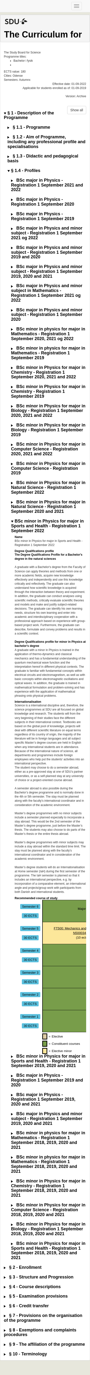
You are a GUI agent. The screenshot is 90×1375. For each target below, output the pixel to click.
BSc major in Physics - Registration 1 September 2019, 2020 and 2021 (43, 1099)
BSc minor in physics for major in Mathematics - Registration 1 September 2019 (48, 353)
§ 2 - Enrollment (23, 1267)
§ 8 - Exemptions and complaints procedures (40, 1332)
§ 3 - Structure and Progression (38, 1277)
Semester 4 (30, 950)
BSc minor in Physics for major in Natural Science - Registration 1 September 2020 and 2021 (48, 507)
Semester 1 (30, 1016)
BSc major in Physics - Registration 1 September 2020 (42, 202)
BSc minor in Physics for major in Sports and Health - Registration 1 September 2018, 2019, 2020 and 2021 (48, 1250)
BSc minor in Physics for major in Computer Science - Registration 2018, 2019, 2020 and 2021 (48, 1210)
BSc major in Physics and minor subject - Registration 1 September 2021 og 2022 (46, 233)
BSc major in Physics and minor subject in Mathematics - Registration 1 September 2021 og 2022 (46, 293)
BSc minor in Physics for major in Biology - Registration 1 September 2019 (48, 430)
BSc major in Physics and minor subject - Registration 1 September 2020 (46, 315)
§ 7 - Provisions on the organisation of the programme (43, 1318)
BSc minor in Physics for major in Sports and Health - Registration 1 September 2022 (47, 526)
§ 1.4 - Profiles (23, 170)
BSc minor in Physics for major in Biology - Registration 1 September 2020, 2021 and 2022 (48, 411)
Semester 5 (30, 928)
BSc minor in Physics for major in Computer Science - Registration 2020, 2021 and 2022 (48, 449)
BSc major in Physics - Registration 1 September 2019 (42, 216)
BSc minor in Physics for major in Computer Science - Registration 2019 (48, 468)
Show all (76, 110)
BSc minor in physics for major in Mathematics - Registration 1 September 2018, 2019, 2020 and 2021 (48, 1140)
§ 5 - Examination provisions (36, 1296)
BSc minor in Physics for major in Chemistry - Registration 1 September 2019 (48, 391)
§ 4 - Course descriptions (32, 1287)
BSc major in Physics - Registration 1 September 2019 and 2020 (47, 1080)
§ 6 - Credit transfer (26, 1306)
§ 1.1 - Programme (28, 127)
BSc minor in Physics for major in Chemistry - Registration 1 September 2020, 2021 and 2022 (48, 372)
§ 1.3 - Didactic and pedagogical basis (42, 158)
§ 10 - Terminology (25, 1354)
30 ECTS (30, 915)
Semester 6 (30, 906)
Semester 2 (30, 994)
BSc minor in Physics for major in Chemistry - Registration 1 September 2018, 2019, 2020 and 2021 (48, 1188)
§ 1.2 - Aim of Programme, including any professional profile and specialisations (46, 142)
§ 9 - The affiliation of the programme (44, 1344)
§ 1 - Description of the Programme (29, 115)
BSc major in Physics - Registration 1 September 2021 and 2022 (47, 185)
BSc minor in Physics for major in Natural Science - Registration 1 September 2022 (48, 487)
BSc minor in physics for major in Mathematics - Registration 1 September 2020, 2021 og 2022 (48, 334)
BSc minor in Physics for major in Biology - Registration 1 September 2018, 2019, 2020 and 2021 (48, 1229)
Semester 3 (30, 972)
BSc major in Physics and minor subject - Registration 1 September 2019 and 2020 (46, 252)
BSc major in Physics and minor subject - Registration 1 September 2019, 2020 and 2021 (46, 271)
